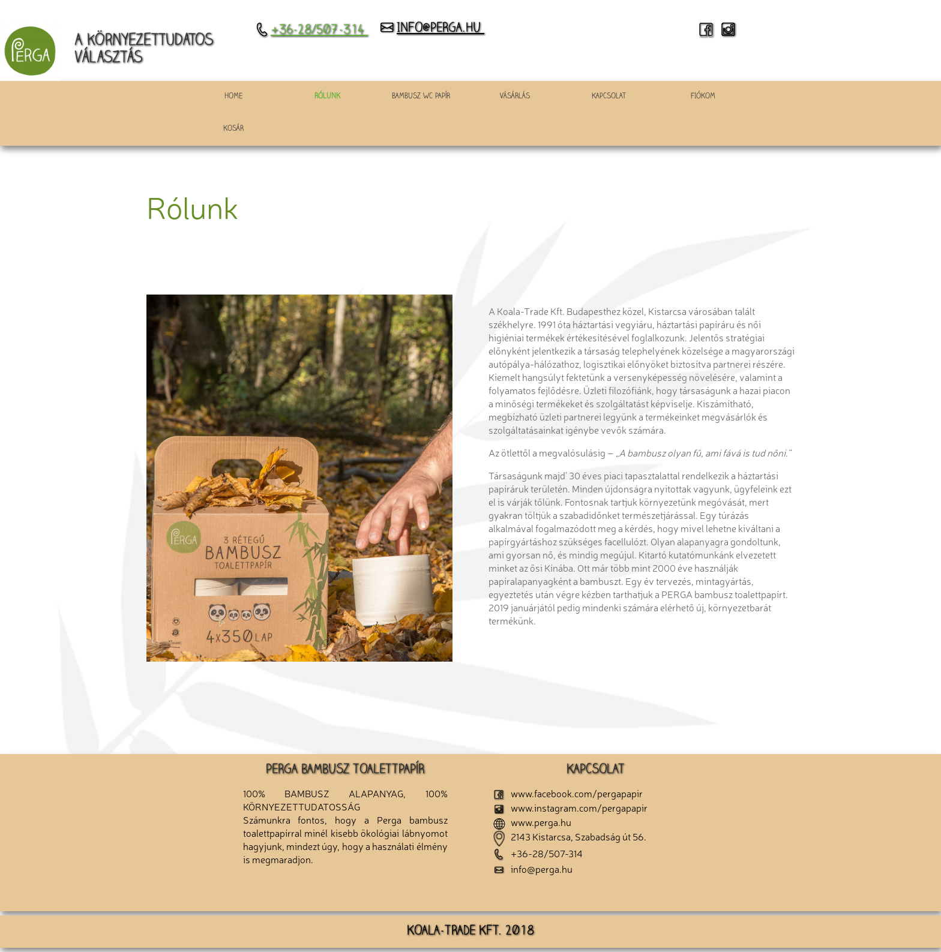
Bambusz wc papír (421, 97)
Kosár (233, 129)
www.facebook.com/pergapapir (568, 793)
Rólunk (327, 97)
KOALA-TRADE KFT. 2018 (470, 931)
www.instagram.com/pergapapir (570, 807)
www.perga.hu (532, 821)
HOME (233, 97)
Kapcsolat (609, 97)
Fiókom (703, 97)
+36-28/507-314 (311, 30)
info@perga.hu (431, 28)
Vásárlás (515, 97)
